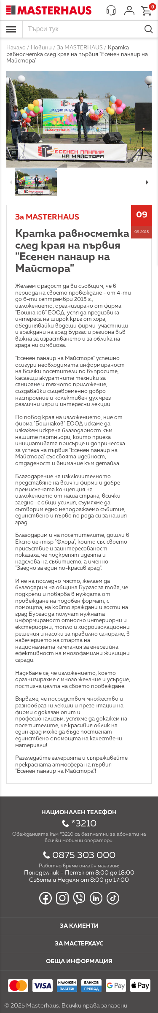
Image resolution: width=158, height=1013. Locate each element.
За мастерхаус (79, 944)
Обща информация (79, 961)
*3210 (83, 824)
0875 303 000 (83, 855)
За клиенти (79, 926)
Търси (148, 29)
